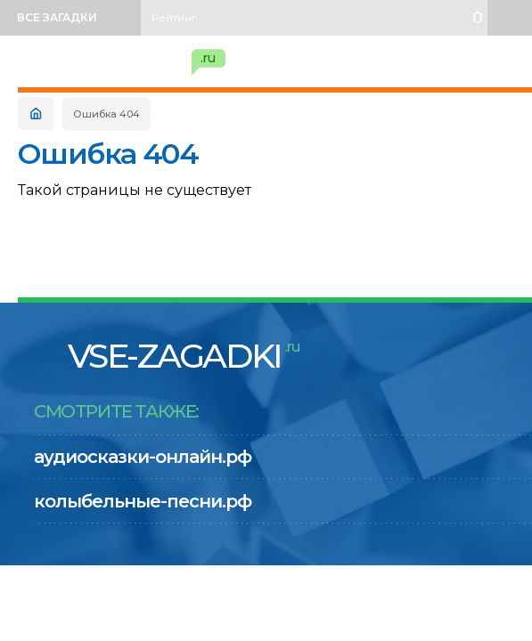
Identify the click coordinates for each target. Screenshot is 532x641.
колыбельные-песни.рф (142, 501)
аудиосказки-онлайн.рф (142, 456)
